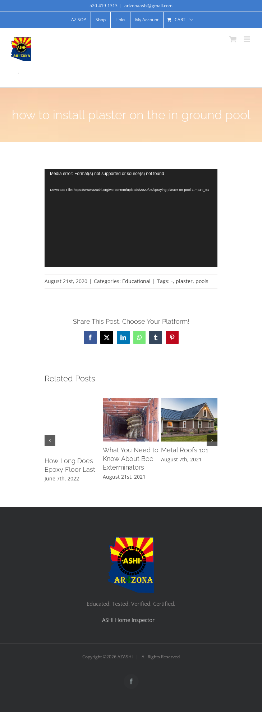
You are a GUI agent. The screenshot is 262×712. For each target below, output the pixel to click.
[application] (131, 218)
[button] (50, 440)
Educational (136, 281)
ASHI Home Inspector (128, 619)
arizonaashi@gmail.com (148, 6)
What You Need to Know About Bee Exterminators (130, 458)
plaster (184, 281)
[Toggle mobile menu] (247, 39)
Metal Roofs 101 (184, 450)
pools (202, 281)
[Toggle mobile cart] (232, 39)
